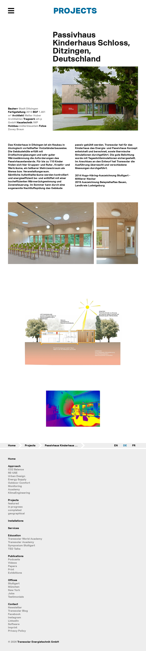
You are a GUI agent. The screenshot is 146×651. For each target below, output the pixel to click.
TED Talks (14, 548)
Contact (13, 604)
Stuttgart (14, 583)
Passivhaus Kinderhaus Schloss (65, 445)
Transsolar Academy (21, 542)
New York (14, 590)
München (13, 586)
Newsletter (15, 607)
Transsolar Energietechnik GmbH (38, 641)
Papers (12, 566)
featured (13, 503)
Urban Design (16, 476)
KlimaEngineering (19, 492)
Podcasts (14, 559)
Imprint (12, 627)
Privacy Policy (17, 630)
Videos (12, 562)
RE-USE (13, 472)
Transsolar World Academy (25, 538)
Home (12, 445)
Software (14, 624)
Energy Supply (17, 479)
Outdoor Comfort (19, 482)
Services (13, 528)
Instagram (14, 617)
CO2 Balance (16, 469)
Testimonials (16, 596)
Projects (75, 10)
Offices (12, 580)
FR (133, 445)
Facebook (14, 614)
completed (15, 510)
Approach (14, 466)
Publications (16, 556)
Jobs (11, 593)
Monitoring (15, 486)
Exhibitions (15, 572)
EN (116, 445)
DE (125, 445)
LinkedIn (13, 620)
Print (11, 569)
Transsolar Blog (18, 610)
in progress (15, 506)
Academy (14, 489)
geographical (16, 513)
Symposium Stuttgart (21, 545)
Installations (16, 520)
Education (14, 535)
